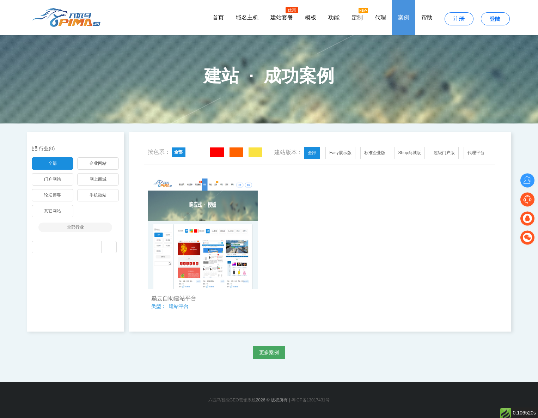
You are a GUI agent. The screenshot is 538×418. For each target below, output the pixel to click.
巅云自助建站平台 (173, 298)
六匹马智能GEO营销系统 (232, 400)
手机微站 (98, 195)
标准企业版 (374, 152)
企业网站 (98, 163)
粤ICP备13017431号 (310, 400)
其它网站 (52, 210)
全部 (52, 163)
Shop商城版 (409, 152)
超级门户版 (444, 152)
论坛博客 (52, 195)
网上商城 (98, 179)
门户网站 (52, 179)
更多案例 (269, 352)
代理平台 (475, 152)
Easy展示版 (340, 152)
